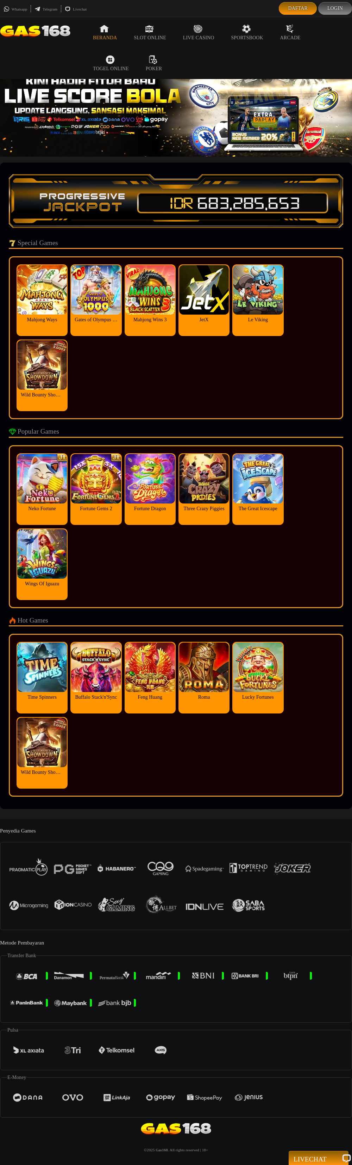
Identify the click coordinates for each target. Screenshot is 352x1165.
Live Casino (198, 32)
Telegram (45, 9)
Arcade (290, 32)
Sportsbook (247, 32)
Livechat (76, 9)
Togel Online (111, 63)
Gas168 (162, 1150)
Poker (154, 63)
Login (335, 8)
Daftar (298, 8)
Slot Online (150, 32)
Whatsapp (15, 9)
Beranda (105, 32)
